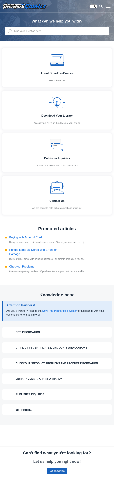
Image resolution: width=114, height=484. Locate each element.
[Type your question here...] (57, 31)
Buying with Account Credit (26, 237)
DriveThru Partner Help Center (59, 310)
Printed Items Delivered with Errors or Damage (33, 252)
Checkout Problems (21, 266)
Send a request (57, 470)
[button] (108, 6)
